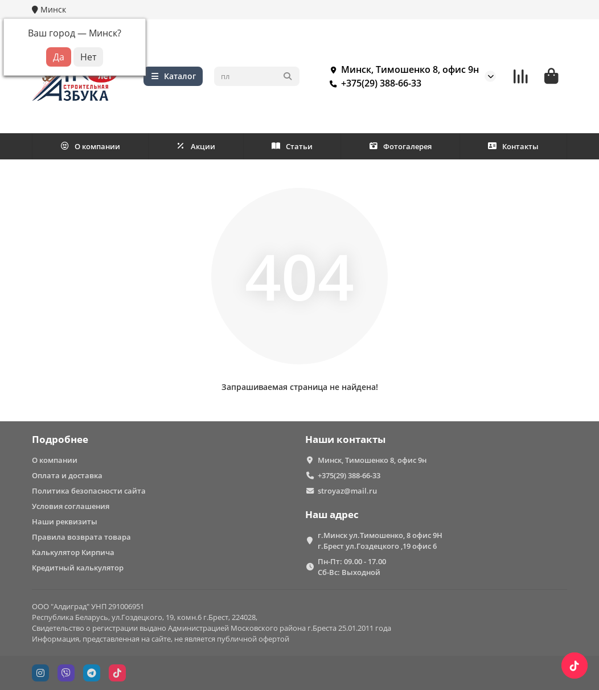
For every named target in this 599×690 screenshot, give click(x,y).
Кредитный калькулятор (78, 567)
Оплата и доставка (67, 475)
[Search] (257, 76)
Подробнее (60, 439)
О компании (90, 146)
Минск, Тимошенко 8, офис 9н (402, 69)
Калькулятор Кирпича (73, 552)
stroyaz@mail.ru (347, 491)
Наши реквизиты (64, 521)
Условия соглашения (70, 506)
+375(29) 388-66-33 (373, 83)
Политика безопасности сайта (89, 491)
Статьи (292, 146)
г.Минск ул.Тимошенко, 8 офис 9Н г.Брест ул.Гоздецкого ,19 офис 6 (380, 540)
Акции (196, 146)
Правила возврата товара (81, 537)
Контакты (513, 146)
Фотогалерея (400, 146)
